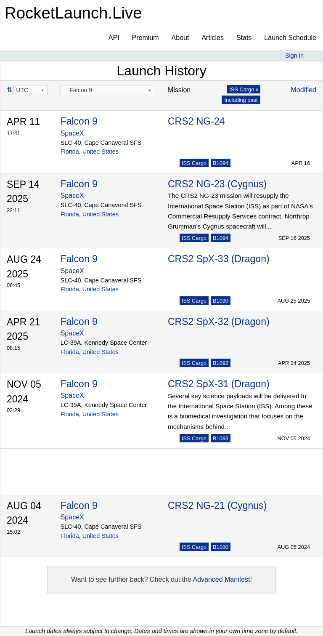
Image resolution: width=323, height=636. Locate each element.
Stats (244, 37)
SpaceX (72, 133)
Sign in (294, 55)
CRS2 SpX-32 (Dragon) (219, 321)
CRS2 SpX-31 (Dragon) (219, 383)
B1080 (220, 547)
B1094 (220, 163)
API (114, 37)
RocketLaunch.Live (73, 13)
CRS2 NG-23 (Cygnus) (217, 183)
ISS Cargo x (243, 89)
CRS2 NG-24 (196, 121)
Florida (70, 151)
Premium (145, 37)
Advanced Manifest (221, 579)
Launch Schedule (290, 37)
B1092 (220, 363)
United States (100, 151)
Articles (212, 37)
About (180, 37)
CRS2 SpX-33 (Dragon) (219, 258)
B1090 (220, 301)
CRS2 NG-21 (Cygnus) (217, 505)
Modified (303, 89)
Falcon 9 (79, 121)
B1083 (220, 438)
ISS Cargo (194, 163)
